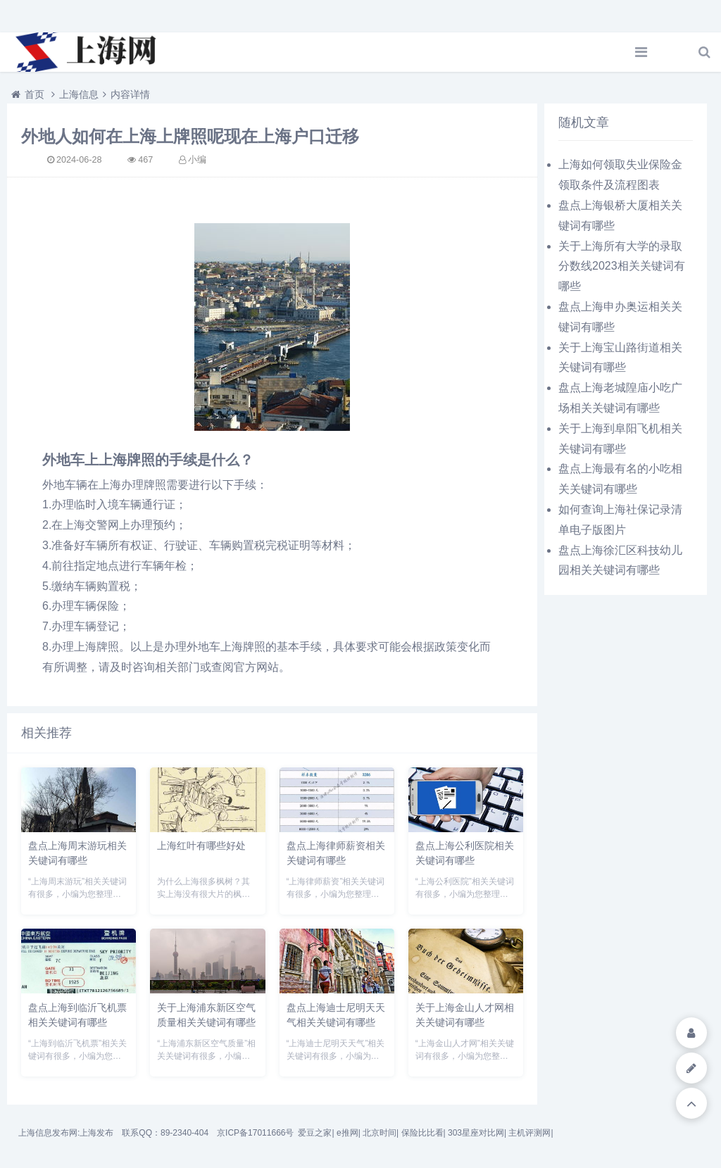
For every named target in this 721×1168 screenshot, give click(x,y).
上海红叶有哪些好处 (201, 845)
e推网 (347, 1133)
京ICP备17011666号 (255, 1133)
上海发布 (96, 1133)
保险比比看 (422, 1133)
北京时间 (379, 1133)
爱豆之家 (315, 1133)
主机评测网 (529, 1133)
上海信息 (79, 94)
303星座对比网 (476, 1133)
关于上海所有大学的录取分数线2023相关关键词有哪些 (621, 266)
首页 (34, 94)
